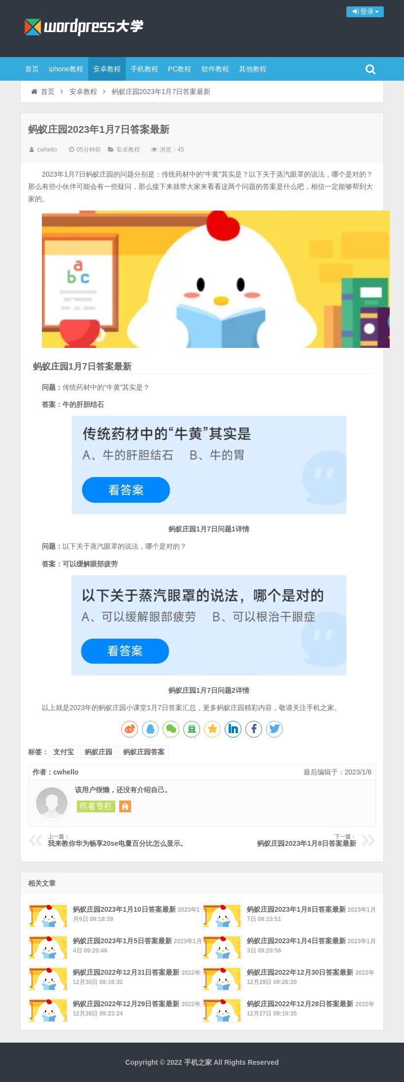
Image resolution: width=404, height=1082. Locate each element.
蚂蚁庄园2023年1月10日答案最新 (124, 909)
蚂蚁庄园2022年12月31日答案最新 (126, 972)
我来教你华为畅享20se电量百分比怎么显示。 (121, 840)
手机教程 (144, 69)
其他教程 (253, 69)
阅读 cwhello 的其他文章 (96, 806)
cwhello (47, 149)
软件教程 (215, 69)
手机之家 (84, 27)
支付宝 (63, 752)
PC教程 (179, 69)
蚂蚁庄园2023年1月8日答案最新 (283, 840)
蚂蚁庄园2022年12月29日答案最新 (126, 1004)
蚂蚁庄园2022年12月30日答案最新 (300, 972)
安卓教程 (107, 69)
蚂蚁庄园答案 (144, 752)
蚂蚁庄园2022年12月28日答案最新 (300, 1004)
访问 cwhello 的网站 (125, 806)
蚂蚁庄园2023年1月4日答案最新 (296, 941)
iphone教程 (66, 69)
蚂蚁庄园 (98, 752)
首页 (32, 69)
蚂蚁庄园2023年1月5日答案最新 (122, 941)
